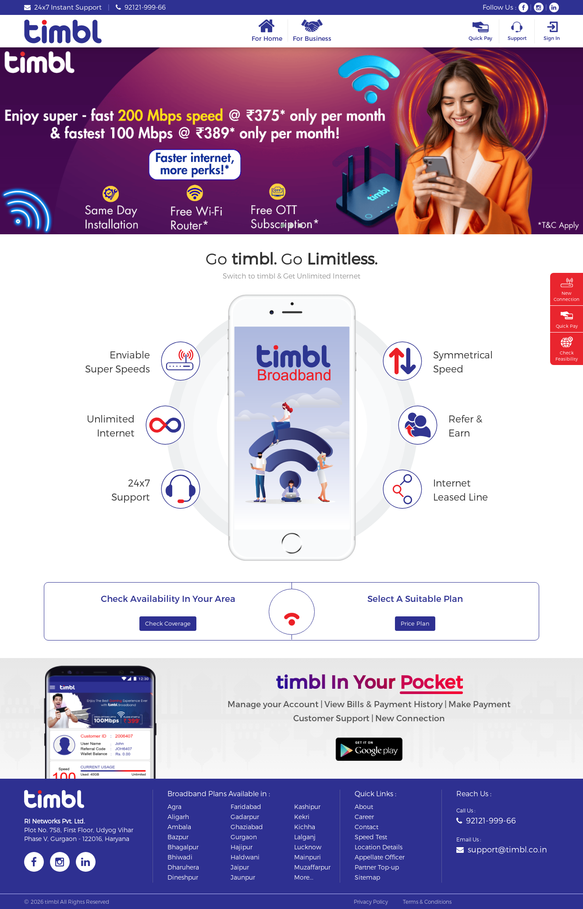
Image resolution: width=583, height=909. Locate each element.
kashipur (307, 806)
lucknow (307, 847)
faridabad (246, 806)
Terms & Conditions (427, 901)
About (364, 806)
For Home (267, 30)
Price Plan (415, 623)
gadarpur (245, 816)
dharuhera (183, 867)
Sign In (551, 31)
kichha (304, 826)
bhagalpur (183, 847)
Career (364, 816)
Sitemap (367, 877)
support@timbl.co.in (501, 849)
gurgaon (244, 837)
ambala (179, 826)
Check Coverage (168, 623)
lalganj (305, 837)
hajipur (241, 847)
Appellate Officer (380, 857)
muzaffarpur (312, 867)
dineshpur (182, 877)
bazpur (177, 837)
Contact (366, 826)
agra (174, 806)
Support (517, 31)
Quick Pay (480, 31)
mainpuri (307, 857)
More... (303, 877)
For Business (312, 30)
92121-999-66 (141, 7)
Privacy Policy (371, 901)
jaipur (240, 867)
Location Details (378, 847)
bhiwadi (179, 857)
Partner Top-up (377, 867)
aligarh (178, 816)
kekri (301, 816)
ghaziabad (247, 826)
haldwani (245, 857)
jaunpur (243, 877)
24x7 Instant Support (63, 7)
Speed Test (371, 837)
